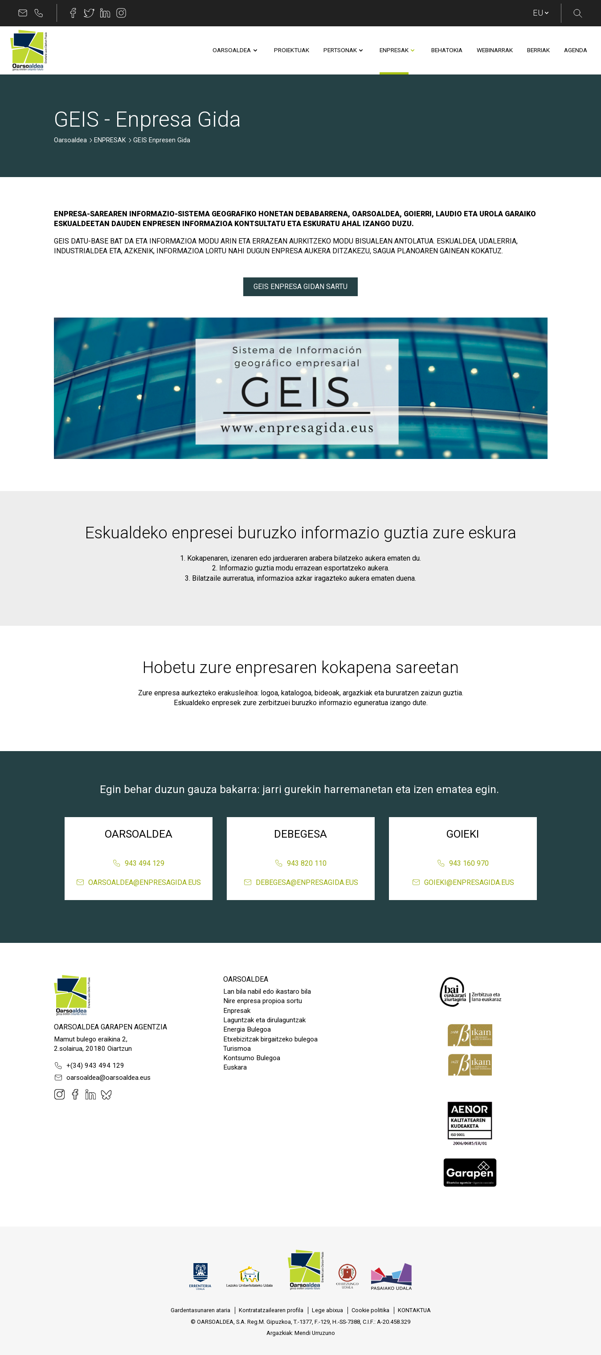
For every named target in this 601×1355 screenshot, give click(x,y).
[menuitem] (232, 50)
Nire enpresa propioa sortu (262, 1001)
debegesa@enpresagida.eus (300, 882)
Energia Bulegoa (247, 1029)
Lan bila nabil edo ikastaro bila (267, 991)
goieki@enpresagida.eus (463, 882)
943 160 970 (463, 863)
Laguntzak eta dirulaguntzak (264, 1020)
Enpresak (236, 1011)
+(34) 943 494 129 (89, 1065)
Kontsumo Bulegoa (251, 1058)
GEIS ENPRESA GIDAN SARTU (300, 286)
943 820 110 (300, 863)
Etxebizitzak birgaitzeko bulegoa (270, 1039)
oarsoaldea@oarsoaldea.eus (102, 1077)
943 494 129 (138, 863)
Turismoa (237, 1049)
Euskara (235, 1067)
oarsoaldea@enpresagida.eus (138, 882)
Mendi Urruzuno (314, 1333)
